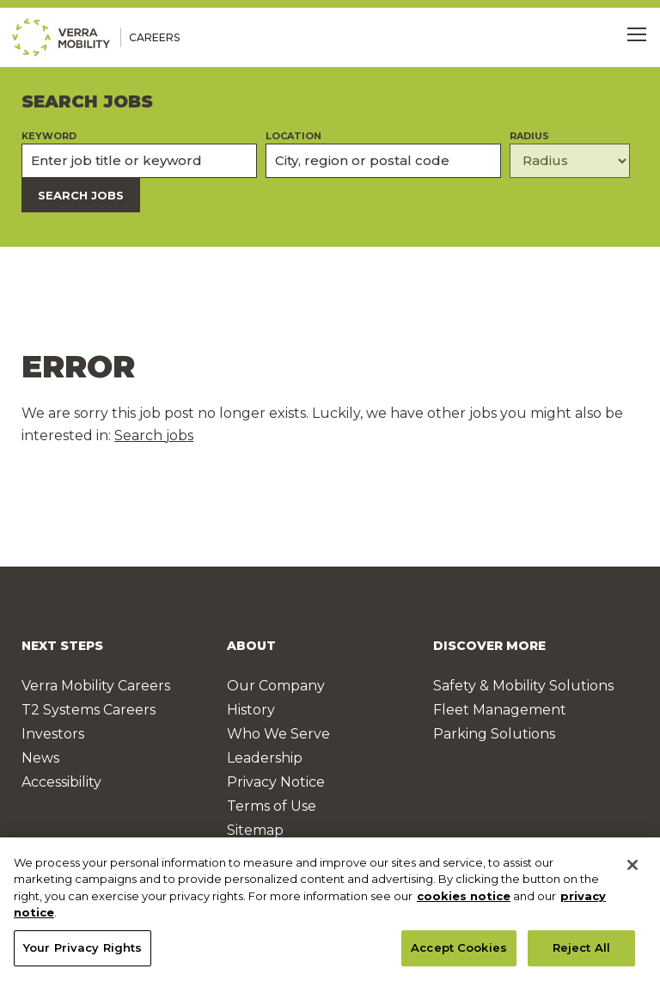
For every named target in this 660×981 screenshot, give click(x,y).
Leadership (264, 758)
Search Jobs (81, 195)
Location (293, 136)
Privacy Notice (276, 782)
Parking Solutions (494, 734)
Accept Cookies (459, 952)
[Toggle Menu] (636, 34)
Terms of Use (271, 806)
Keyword (48, 136)
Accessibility (61, 782)
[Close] (632, 868)
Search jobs (153, 435)
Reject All (581, 952)
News (40, 758)
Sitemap (255, 830)
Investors (52, 734)
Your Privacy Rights (82, 952)
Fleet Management (499, 710)
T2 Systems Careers (88, 710)
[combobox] (383, 161)
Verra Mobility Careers (95, 686)
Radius (529, 136)
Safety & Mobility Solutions (523, 686)
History (251, 710)
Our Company (276, 686)
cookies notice (463, 899)
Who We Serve (278, 734)
